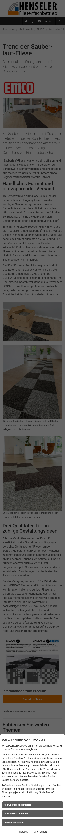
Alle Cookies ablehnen (16, 813)
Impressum (24, 831)
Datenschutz (40, 831)
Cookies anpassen (14, 822)
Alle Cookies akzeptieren (17, 804)
